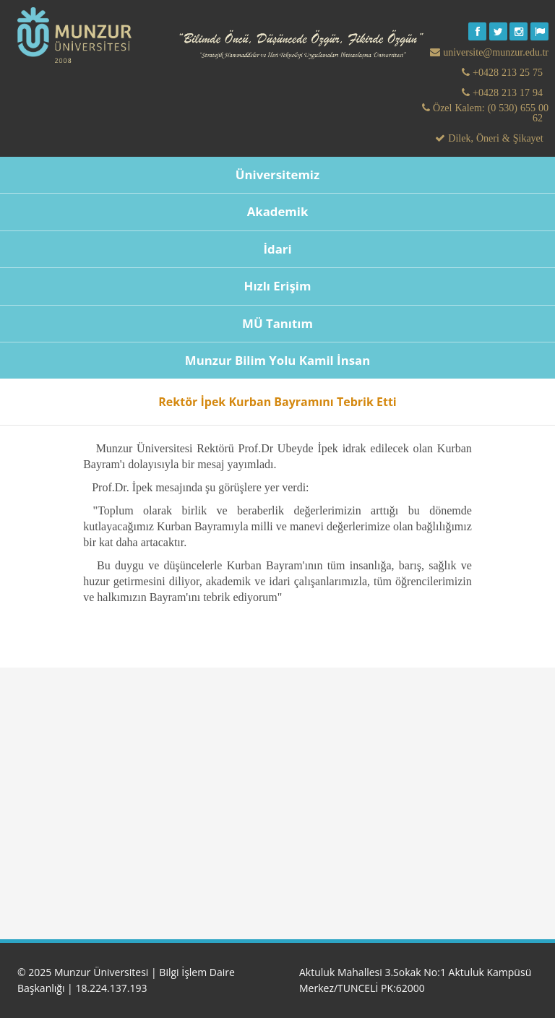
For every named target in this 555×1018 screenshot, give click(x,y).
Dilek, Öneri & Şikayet (494, 138)
